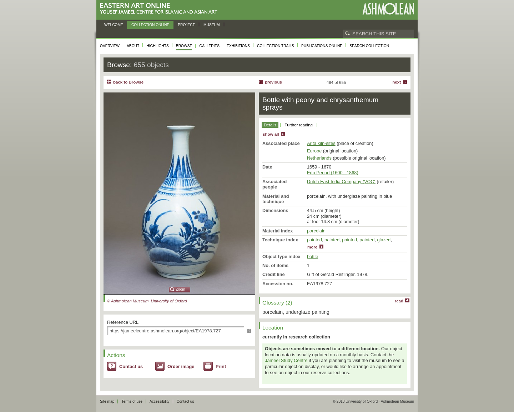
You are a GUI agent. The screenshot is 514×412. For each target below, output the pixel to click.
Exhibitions (238, 46)
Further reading (298, 125)
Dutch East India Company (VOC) (341, 181)
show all (271, 134)
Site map (107, 401)
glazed (383, 239)
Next (396, 82)
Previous (273, 82)
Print (221, 366)
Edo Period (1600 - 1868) (332, 172)
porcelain (316, 230)
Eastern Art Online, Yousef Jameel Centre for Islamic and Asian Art (160, 9)
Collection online (150, 25)
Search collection (369, 46)
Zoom (180, 289)
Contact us (131, 366)
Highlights (157, 46)
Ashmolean (388, 9)
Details (270, 125)
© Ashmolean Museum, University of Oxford (147, 301)
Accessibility (160, 401)
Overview (110, 46)
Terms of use (131, 401)
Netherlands (319, 158)
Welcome (113, 25)
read (399, 301)
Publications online (321, 46)
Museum (211, 25)
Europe (314, 151)
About (133, 46)
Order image (180, 366)
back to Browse (128, 82)
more (312, 247)
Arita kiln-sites (321, 143)
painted (314, 239)
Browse (184, 46)
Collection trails (275, 46)
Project (186, 25)
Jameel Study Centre (286, 360)
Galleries (209, 46)
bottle (312, 256)
